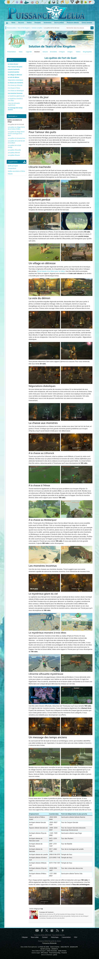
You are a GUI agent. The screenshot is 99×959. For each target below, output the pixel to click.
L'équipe (25, 937)
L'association (66, 937)
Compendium (12, 168)
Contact (45, 937)
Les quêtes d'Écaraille (14, 150)
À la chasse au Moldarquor (16, 90)
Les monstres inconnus (15, 93)
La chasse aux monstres (15, 83)
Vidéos (29, 23)
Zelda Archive (62, 951)
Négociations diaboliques (15, 80)
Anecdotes (53, 52)
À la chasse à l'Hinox (14, 88)
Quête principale (13, 166)
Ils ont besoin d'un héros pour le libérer (51, 271)
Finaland (64, 953)
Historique (54, 937)
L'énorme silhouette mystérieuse (14, 104)
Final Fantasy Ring (54, 953)
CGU (75, 937)
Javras (55, 955)
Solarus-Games (55, 947)
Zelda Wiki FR (65, 947)
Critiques (62, 52)
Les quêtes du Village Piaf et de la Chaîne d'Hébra (16, 128)
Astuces (45, 52)
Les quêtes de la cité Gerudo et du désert (16, 142)
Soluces (21, 23)
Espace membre (87, 23)
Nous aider (35, 937)
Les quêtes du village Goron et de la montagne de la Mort (16, 133)
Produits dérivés (73, 23)
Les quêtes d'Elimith (14, 152)
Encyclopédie (59, 23)
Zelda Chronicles (52, 951)
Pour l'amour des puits (15, 67)
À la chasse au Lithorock (15, 85)
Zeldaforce (54, 949)
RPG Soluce (44, 953)
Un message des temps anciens (15, 108)
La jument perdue (13, 72)
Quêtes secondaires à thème (16, 171)
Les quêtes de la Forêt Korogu (14, 146)
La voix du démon (13, 77)
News (13, 23)
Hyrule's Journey (45, 949)
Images (69, 52)
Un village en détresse (15, 75)
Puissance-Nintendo (49, 943)
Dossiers (38, 23)
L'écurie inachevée (14, 69)
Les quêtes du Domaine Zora (16, 138)
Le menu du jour (13, 64)
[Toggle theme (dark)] (7, 23)
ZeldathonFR (74, 947)
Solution (37, 52)
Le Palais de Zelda (43, 947)
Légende (29, 52)
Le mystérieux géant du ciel (16, 96)
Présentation (11, 52)
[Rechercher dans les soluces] (78, 27)
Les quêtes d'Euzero (14, 155)
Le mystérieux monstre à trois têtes (15, 99)
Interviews (47, 23)
